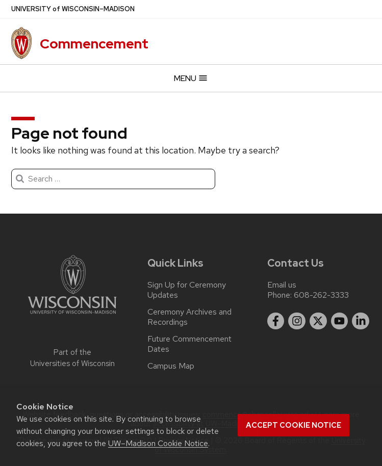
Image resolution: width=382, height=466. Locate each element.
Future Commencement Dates (189, 344)
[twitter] (318, 321)
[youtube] (339, 321)
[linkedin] (360, 321)
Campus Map (170, 366)
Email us (281, 284)
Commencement (94, 44)
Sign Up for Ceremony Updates (186, 290)
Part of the (72, 358)
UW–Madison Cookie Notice (158, 443)
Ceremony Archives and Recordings (189, 317)
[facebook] (276, 321)
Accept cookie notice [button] (293, 425)
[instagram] (296, 321)
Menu (191, 78)
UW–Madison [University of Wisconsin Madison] (73, 9)
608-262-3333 (321, 295)
